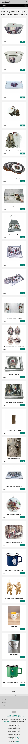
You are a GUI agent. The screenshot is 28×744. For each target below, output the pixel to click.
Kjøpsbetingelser (16, 715)
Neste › (13, 691)
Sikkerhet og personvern (11, 716)
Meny (3, 5)
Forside (2, 8)
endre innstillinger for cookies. (14, 738)
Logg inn (16, 695)
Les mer (17, 737)
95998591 (6, 721)
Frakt (10, 715)
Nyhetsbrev (21, 716)
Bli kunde (10, 695)
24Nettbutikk (16, 741)
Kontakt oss (21, 695)
